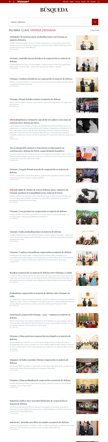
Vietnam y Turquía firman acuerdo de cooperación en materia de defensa (39, 171)
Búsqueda (54, 9)
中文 (88, 1)
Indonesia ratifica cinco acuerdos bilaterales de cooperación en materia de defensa (38, 402)
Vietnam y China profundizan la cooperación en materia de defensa (40, 380)
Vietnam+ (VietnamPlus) (23, 1)
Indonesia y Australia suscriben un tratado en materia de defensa (39, 422)
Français (77, 1)
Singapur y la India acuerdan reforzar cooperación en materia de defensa (39, 361)
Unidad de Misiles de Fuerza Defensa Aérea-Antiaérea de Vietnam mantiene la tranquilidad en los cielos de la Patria (39, 191)
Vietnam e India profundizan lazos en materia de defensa (35, 231)
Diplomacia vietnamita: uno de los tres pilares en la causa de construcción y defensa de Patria (40, 121)
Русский (93, 1)
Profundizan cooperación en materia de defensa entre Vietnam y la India (40, 295)
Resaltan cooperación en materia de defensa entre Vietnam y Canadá (41, 272)
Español (83, 1)
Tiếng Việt (65, 1)
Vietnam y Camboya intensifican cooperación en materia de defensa (40, 252)
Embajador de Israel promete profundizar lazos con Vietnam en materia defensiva (38, 38)
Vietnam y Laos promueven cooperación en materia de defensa (38, 211)
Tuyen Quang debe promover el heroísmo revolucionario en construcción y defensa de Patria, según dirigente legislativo (37, 149)
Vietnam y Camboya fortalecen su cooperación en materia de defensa (41, 78)
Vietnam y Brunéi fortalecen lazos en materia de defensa (35, 99)
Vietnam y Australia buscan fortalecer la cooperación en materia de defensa (40, 60)
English (72, 1)
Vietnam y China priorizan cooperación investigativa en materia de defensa (40, 338)
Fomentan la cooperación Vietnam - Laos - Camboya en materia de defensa (40, 316)
